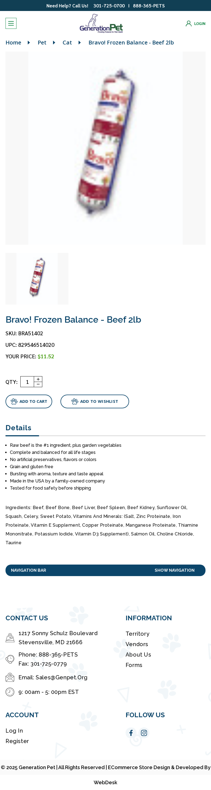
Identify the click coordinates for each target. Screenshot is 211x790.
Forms (134, 665)
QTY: (11, 381)
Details (18, 428)
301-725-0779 (48, 663)
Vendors (137, 644)
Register (17, 741)
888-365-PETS (149, 5)
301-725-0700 (109, 5)
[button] (105, 570)
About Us (138, 654)
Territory (137, 633)
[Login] (196, 24)
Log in (14, 730)
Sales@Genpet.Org (62, 677)
